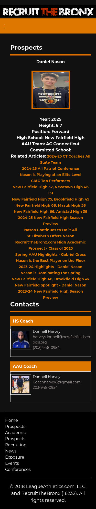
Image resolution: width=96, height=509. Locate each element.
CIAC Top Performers (50, 181)
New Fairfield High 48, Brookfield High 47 (50, 279)
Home (11, 420)
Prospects (15, 426)
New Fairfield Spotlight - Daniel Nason (51, 285)
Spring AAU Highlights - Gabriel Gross (50, 254)
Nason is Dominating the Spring (50, 273)
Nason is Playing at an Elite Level (50, 174)
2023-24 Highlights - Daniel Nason (50, 266)
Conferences (18, 469)
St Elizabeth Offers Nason (50, 236)
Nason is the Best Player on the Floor (50, 260)
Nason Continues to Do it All (50, 230)
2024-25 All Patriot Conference (50, 168)
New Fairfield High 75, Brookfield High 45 (50, 199)
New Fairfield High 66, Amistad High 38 (51, 211)
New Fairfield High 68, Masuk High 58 (50, 205)
